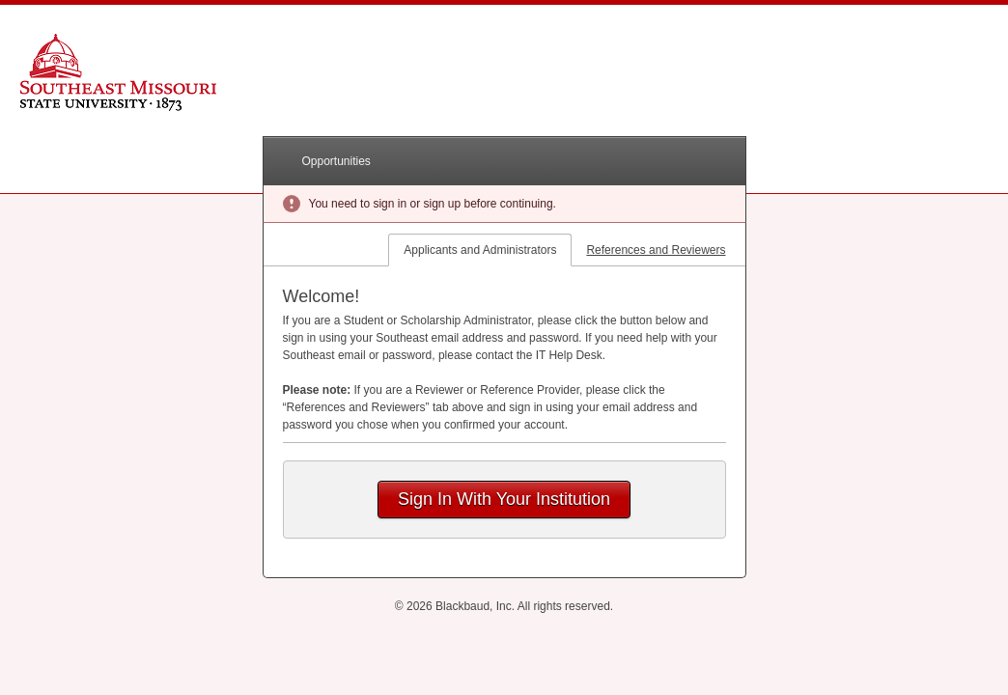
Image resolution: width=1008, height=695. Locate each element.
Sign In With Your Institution (504, 499)
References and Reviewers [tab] (655, 250)
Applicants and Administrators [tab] (480, 250)
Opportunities (336, 161)
